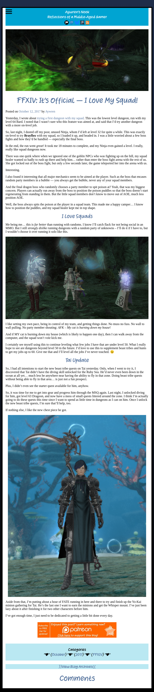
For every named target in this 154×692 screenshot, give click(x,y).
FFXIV (97, 654)
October (58, 654)
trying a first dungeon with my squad (60, 118)
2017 (78, 654)
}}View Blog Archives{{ (77, 666)
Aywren (50, 111)
